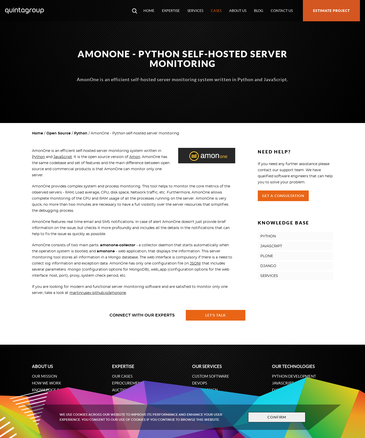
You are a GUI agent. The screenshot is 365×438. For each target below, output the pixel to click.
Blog (258, 11)
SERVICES (269, 276)
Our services (207, 366)
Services (195, 11)
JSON (195, 263)
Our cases (122, 376)
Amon (134, 157)
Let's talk (215, 315)
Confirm (276, 417)
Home (148, 11)
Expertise (171, 11)
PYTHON (268, 236)
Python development (294, 376)
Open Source (58, 133)
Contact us (282, 11)
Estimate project (331, 11)
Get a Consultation (283, 196)
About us (237, 11)
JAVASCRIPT (271, 246)
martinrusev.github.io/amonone (97, 293)
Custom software (210, 376)
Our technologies (293, 366)
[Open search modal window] (135, 10)
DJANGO (268, 266)
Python (80, 133)
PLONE (266, 256)
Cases (216, 11)
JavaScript (62, 157)
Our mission (44, 376)
